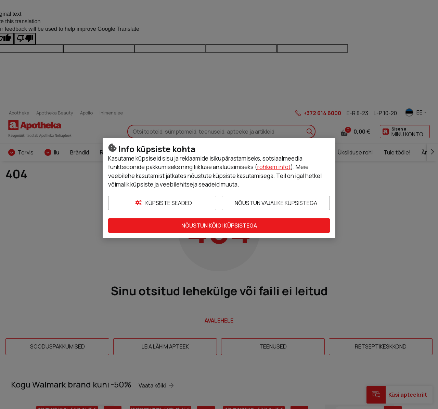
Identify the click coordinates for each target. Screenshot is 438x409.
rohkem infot (274, 167)
